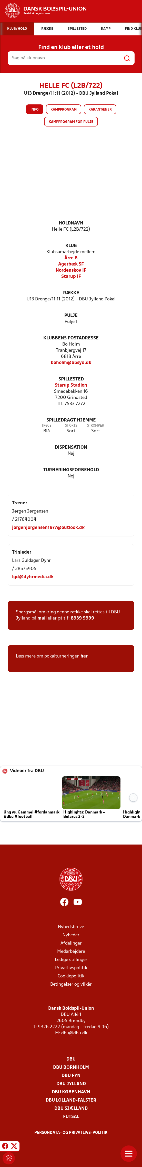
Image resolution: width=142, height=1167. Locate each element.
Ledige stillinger (71, 960)
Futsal (71, 1117)
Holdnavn (71, 223)
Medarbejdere (71, 951)
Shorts (71, 425)
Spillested (71, 379)
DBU (71, 1059)
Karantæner (100, 109)
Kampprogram (63, 109)
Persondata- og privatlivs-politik (71, 1133)
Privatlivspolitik (71, 968)
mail (42, 618)
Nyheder (71, 935)
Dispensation (71, 447)
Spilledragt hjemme (71, 420)
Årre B (71, 258)
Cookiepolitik (71, 976)
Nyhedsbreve (71, 927)
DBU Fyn (71, 1076)
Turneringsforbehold (71, 470)
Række (71, 293)
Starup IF (71, 276)
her (84, 656)
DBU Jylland (71, 1084)
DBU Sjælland (71, 1108)
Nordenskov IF (71, 270)
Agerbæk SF (71, 264)
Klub (71, 246)
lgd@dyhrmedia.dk (33, 577)
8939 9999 (82, 618)
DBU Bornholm (71, 1067)
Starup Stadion (71, 385)
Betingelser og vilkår (71, 984)
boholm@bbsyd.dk (71, 363)
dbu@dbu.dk (74, 1033)
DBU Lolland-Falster (71, 1100)
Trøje (47, 425)
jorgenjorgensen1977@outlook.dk (48, 528)
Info (35, 109)
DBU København (71, 1092)
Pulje (71, 315)
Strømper (95, 425)
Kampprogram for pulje (71, 122)
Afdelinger (71, 943)
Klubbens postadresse (71, 338)
